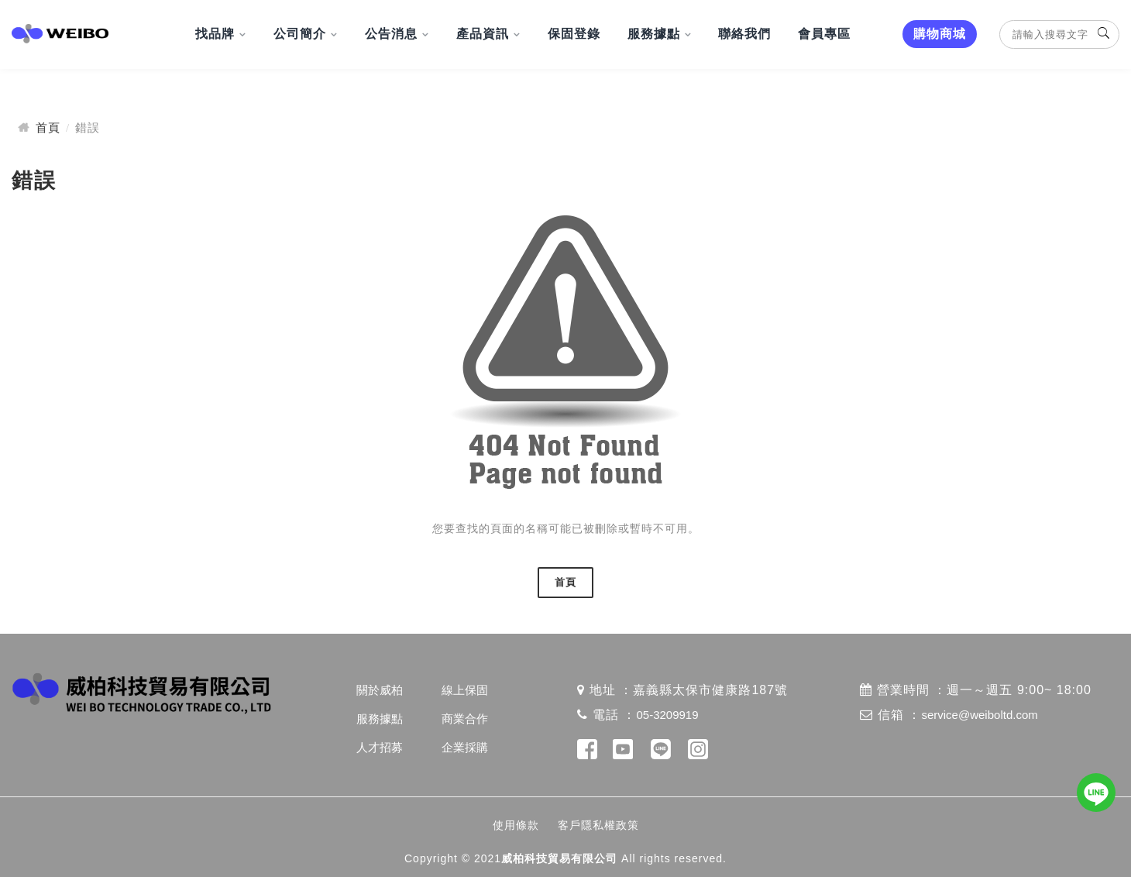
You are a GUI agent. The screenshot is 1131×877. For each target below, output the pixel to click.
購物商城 (939, 33)
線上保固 (465, 689)
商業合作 (465, 718)
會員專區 (824, 33)
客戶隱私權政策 (598, 825)
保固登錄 (574, 33)
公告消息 (391, 33)
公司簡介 (299, 33)
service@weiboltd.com (979, 714)
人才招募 (379, 747)
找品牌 (215, 33)
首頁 (48, 127)
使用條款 (516, 825)
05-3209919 (667, 714)
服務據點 (653, 33)
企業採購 (465, 747)
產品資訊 (482, 33)
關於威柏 (379, 689)
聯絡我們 (744, 33)
